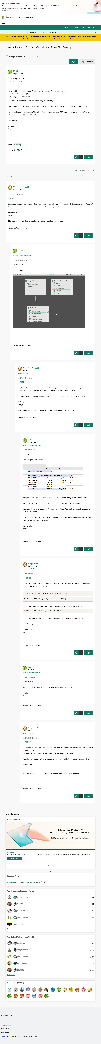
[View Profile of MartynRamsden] (18, 187)
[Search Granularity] (37, 32)
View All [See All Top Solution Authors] (11, 929)
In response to (22, 255)
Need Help (17, 144)
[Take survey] (14, 859)
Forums (29, 47)
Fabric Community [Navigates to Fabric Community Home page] (25, 17)
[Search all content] (72, 32)
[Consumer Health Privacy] (29, 1037)
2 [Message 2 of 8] (14, 228)
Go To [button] (90, 27)
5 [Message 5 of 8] (29, 541)
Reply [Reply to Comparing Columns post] (88, 157)
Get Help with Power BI (48, 47)
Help (83, 27)
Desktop (67, 47)
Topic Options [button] (86, 62)
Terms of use (5, 1029)
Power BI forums (14, 47)
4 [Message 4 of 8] (24, 417)
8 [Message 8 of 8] (29, 789)
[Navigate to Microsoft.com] (8, 17)
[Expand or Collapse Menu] (3, 22)
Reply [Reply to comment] (88, 235)
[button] (73, 61)
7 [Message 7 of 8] (29, 706)
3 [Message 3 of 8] (19, 346)
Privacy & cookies (6, 1025)
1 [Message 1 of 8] (14, 150)
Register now (74, 39)
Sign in (76, 27)
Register (67, 27)
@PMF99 (13, 198)
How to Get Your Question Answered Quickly (24, 882)
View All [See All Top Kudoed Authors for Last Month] (11, 975)
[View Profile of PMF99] (15, 71)
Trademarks (5, 1032)
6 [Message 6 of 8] (29, 645)
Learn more (6, 10)
